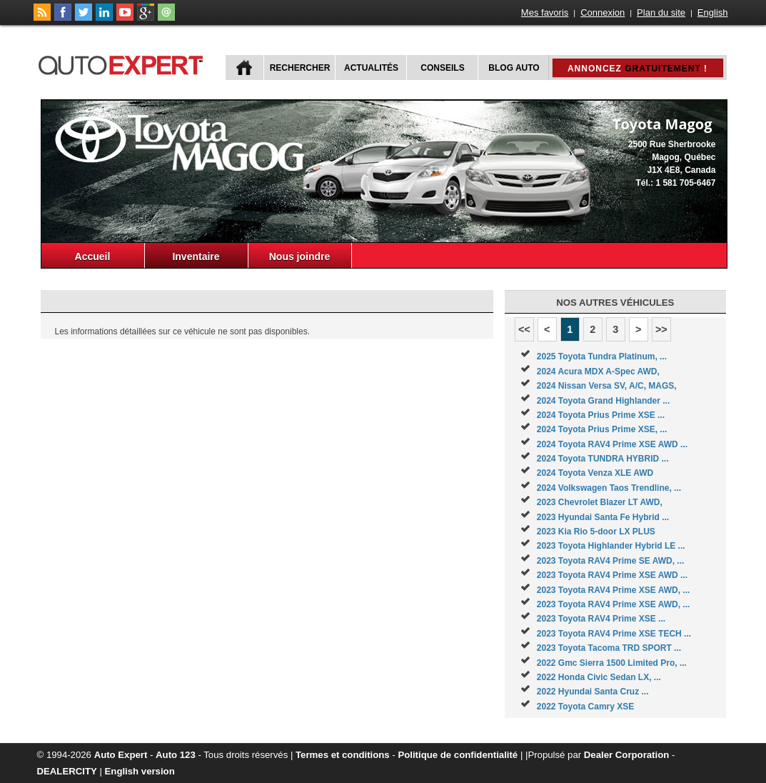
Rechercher (300, 68)
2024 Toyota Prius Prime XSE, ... (602, 429)
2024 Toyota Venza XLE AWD (595, 473)
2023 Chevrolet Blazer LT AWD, (599, 502)
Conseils (442, 68)
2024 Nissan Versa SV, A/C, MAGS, (607, 386)
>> (661, 329)
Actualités (371, 68)
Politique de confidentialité (458, 754)
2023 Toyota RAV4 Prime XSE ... (601, 619)
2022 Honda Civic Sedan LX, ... (599, 677)
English (712, 12)
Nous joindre (300, 256)
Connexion (602, 12)
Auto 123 (176, 754)
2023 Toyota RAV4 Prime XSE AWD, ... (613, 590)
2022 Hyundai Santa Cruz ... (593, 692)
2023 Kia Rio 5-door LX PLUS (596, 532)
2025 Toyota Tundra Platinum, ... (602, 356)
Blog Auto (513, 68)
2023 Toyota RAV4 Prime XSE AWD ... (612, 575)
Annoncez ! (637, 69)
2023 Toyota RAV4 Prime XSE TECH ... (614, 634)
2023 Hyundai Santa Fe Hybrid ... (603, 517)
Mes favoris (544, 12)
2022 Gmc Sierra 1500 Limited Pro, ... (612, 663)
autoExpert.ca (123, 63)
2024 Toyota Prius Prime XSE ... (601, 415)
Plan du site (661, 12)
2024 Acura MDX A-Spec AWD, (598, 371)
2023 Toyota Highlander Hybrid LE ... (611, 546)
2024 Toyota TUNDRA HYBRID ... (603, 459)
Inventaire (195, 256)
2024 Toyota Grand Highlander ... (603, 401)
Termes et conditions (343, 754)
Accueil (93, 256)
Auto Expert (121, 754)
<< (524, 329)
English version (140, 771)
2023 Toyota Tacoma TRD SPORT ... (609, 648)
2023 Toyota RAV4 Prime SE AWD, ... (611, 561)
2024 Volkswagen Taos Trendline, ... (609, 488)
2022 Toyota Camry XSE (586, 707)
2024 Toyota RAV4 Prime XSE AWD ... (612, 444)
